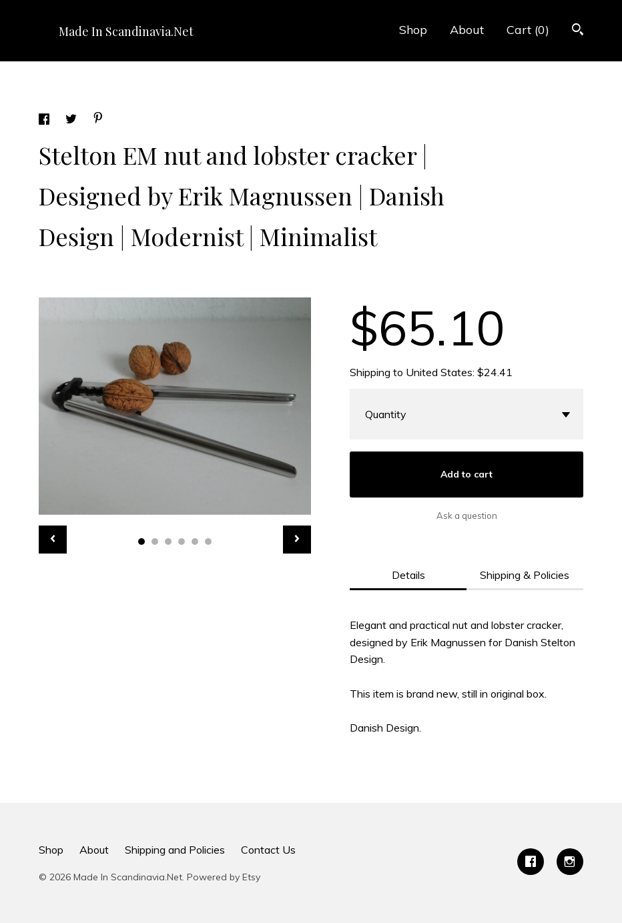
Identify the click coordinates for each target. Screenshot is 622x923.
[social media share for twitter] (72, 120)
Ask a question (466, 515)
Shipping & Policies (524, 575)
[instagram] (570, 861)
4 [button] (181, 541)
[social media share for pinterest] (98, 119)
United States (439, 372)
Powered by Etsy (223, 877)
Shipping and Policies (175, 849)
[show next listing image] (297, 540)
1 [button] (141, 541)
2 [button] (154, 541)
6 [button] (208, 541)
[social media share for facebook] (45, 120)
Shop (413, 29)
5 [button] (195, 541)
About (467, 29)
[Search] (577, 31)
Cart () (528, 29)
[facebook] (530, 861)
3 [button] (168, 541)
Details (408, 575)
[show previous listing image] (53, 540)
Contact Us (268, 849)
